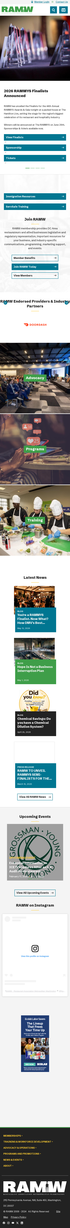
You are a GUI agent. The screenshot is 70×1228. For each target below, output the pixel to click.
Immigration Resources (20, 196)
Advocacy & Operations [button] (19, 1147)
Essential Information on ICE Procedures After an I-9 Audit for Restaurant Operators (30, 867)
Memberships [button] (12, 1135)
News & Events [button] (12, 1159)
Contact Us (62, 1)
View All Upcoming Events (32, 892)
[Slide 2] (37, 168)
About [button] (7, 1165)
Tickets (11, 158)
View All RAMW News (32, 796)
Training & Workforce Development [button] (27, 1141)
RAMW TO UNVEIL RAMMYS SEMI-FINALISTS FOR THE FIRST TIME (33, 775)
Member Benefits (24, 258)
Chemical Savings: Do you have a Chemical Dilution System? (34, 723)
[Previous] (5, 303)
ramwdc (65, 991)
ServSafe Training (17, 206)
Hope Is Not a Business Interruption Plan (35, 669)
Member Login (40, 1)
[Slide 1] (32, 168)
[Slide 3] (43, 168)
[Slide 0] (27, 168)
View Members (23, 275)
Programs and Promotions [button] (21, 1153)
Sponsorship (14, 147)
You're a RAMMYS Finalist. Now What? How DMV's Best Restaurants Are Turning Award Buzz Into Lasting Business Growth (34, 619)
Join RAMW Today (25, 266)
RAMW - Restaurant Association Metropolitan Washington (31, 991)
